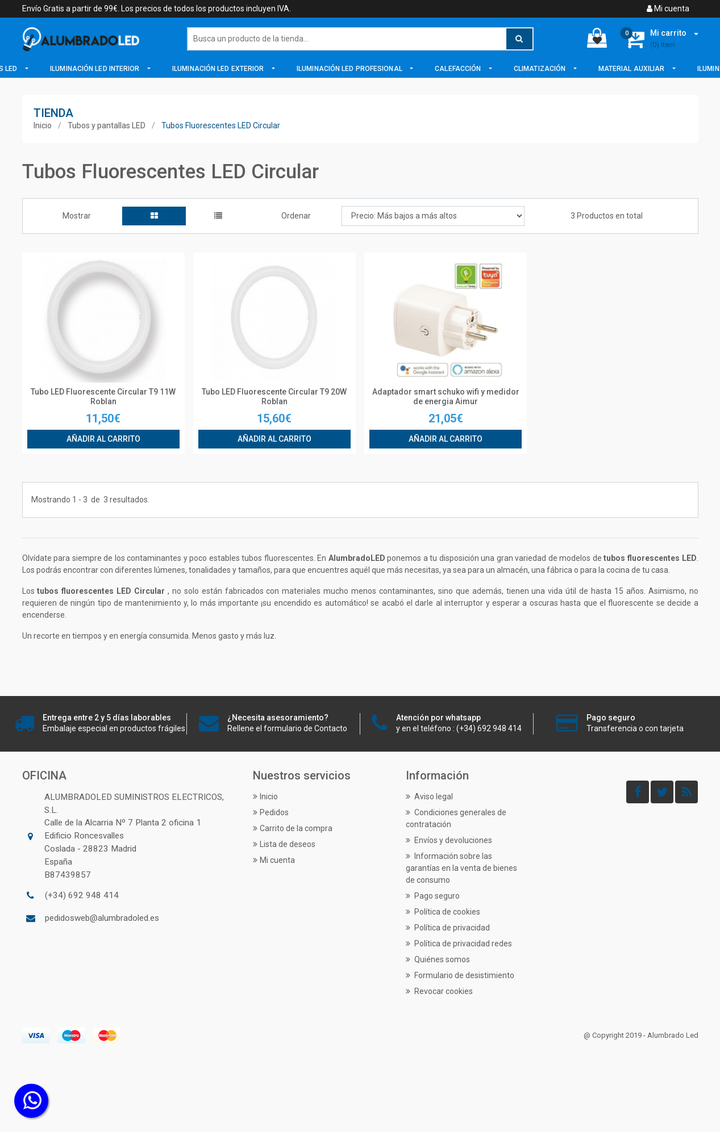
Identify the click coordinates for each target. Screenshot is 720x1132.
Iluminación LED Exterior (219, 69)
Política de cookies (443, 911)
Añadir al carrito (103, 438)
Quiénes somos (438, 959)
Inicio (43, 125)
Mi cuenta (668, 8)
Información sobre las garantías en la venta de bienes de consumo (461, 868)
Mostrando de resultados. (90, 500)
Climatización (540, 69)
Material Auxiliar (632, 69)
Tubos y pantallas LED (106, 125)
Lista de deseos (284, 844)
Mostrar (77, 215)
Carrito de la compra (292, 828)
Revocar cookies (439, 991)
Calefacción (458, 69)
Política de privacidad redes (459, 943)
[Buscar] (360, 39)
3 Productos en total (607, 215)
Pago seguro (433, 895)
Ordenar (296, 215)
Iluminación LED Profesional (350, 69)
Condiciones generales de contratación (456, 818)
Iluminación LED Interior (95, 69)
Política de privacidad (448, 927)
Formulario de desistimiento (460, 975)
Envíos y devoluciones (449, 840)
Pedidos (271, 812)
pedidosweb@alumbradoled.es (102, 918)
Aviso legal (429, 796)
